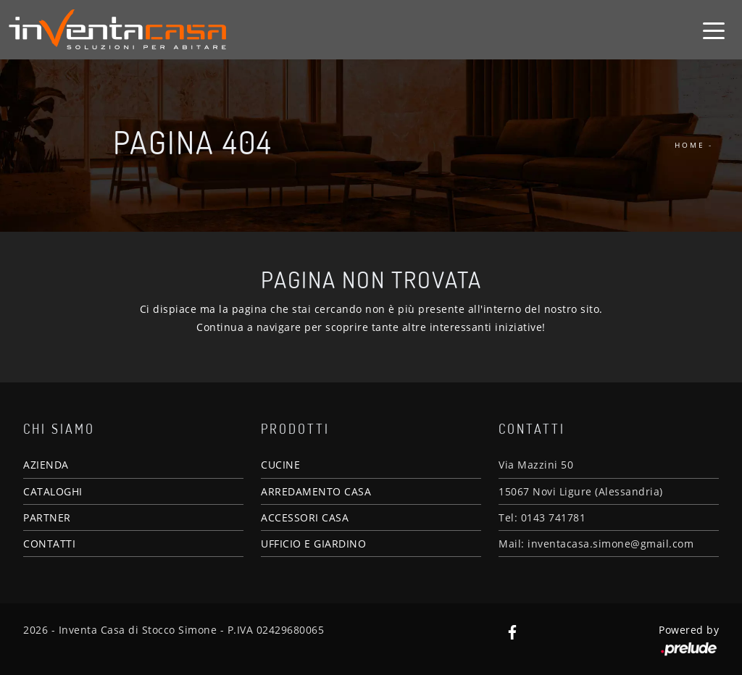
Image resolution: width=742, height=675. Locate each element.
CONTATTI (49, 543)
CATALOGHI (53, 491)
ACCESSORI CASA (305, 517)
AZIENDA (46, 464)
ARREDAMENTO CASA (316, 491)
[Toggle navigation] (713, 30)
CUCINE (280, 464)
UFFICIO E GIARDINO (313, 543)
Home (690, 145)
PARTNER (47, 517)
